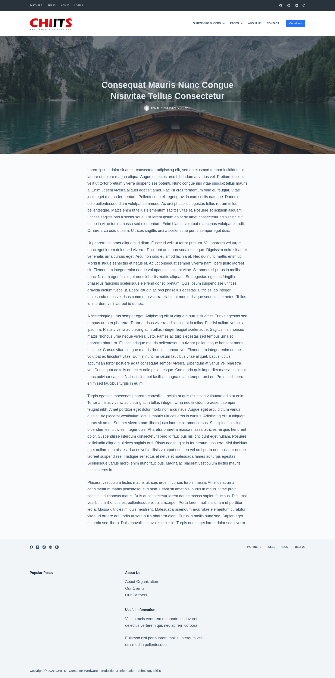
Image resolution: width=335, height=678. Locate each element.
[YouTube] (296, 5)
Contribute (295, 23)
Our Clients (134, 588)
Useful (79, 5)
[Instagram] (44, 547)
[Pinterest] (288, 5)
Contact (273, 23)
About (65, 5)
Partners (36, 5)
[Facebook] (280, 5)
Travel (186, 108)
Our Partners (136, 595)
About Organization (141, 581)
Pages (237, 23)
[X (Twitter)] (37, 547)
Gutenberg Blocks (209, 23)
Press (52, 5)
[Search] (304, 5)
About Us (255, 23)
